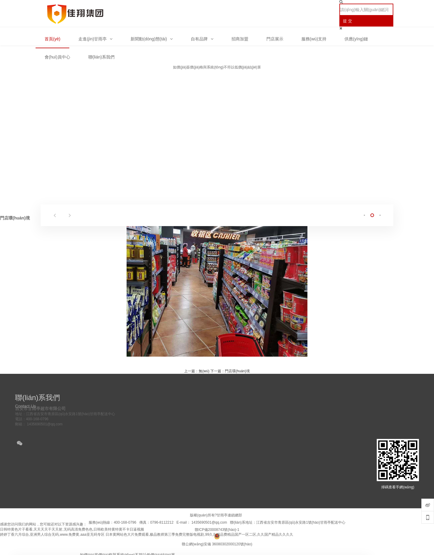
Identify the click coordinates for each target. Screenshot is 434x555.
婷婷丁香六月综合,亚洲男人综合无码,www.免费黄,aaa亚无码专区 (52, 534)
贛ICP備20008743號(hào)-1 (217, 530)
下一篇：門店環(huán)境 (230, 371)
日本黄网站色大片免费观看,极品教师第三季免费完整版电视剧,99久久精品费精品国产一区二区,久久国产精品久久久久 (199, 534)
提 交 (347, 21)
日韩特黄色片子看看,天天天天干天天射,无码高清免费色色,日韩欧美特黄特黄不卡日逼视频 (72, 529)
